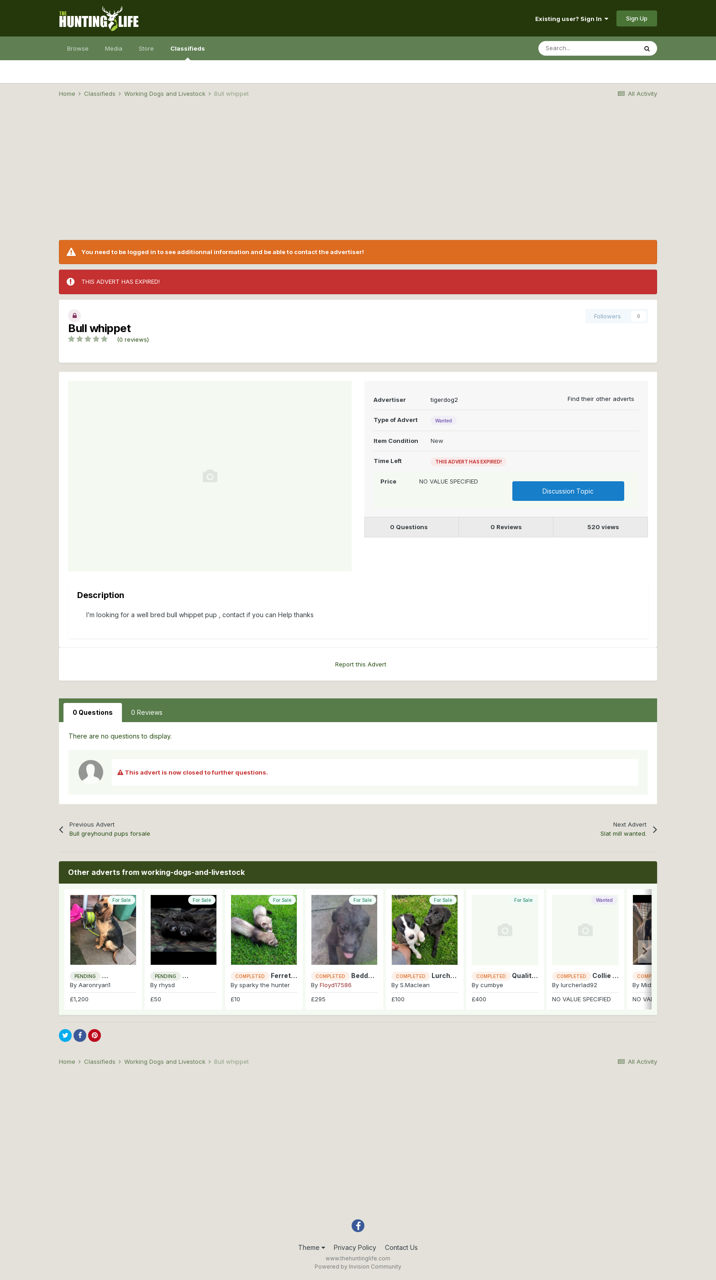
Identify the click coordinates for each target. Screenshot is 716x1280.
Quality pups (532, 975)
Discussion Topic (568, 491)
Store (146, 48)
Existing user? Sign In (571, 18)
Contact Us (401, 1247)
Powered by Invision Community (358, 1266)
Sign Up (637, 18)
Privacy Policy (355, 1247)
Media (113, 48)
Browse (78, 48)
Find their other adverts (601, 398)
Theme (311, 1247)
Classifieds (187, 52)
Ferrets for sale (296, 975)
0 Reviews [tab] (147, 712)
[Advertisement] (358, 176)
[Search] (587, 48)
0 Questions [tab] (93, 712)
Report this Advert (360, 664)
